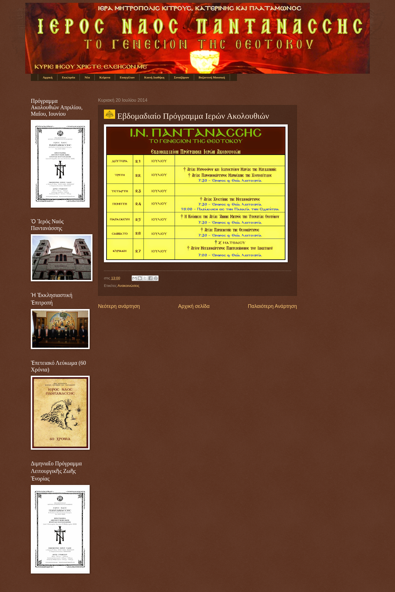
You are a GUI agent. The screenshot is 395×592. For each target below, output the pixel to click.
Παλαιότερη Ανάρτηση (272, 306)
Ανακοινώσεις (129, 286)
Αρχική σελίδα (194, 306)
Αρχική (48, 77)
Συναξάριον (181, 77)
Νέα (87, 77)
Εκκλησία (68, 77)
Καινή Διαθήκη (154, 77)
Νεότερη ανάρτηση (119, 306)
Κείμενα (104, 77)
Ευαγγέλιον (127, 77)
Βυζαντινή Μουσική (212, 77)
